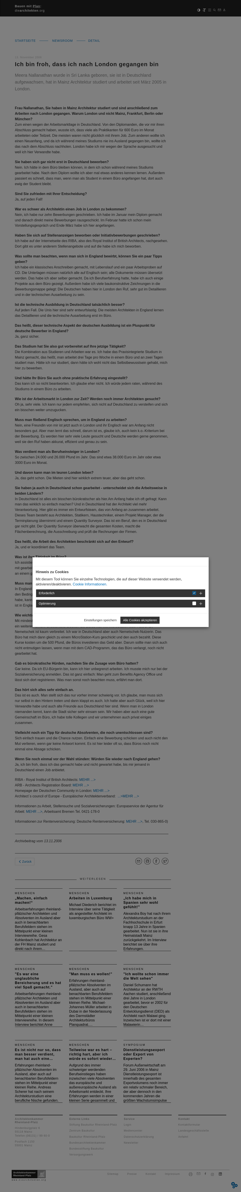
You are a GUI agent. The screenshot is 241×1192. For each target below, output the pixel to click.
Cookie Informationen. (90, 584)
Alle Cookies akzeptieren (140, 620)
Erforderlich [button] (47, 593)
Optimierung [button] (47, 603)
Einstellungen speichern (100, 620)
